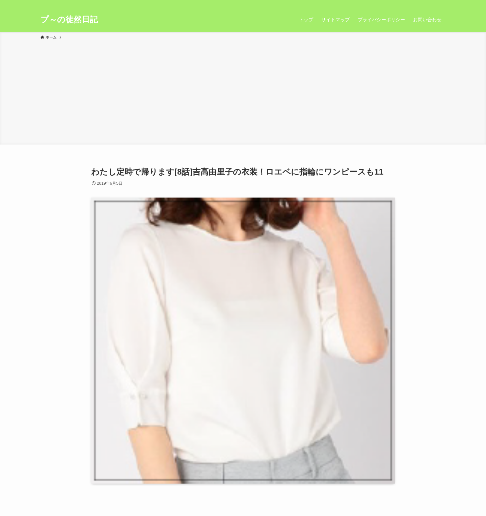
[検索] (441, 3)
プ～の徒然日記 (69, 20)
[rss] (432, 3)
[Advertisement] (243, 91)
